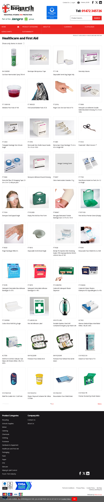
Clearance (68, 27)
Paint (4, 456)
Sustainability (27, 32)
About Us (46, 27)
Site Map (99, 488)
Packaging (5, 452)
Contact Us (66, 2)
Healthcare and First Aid (10, 449)
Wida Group (98, 495)
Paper (4, 459)
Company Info (33, 415)
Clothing (5, 438)
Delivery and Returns (95, 490)
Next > (100, 404)
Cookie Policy (91, 488)
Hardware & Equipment (10, 445)
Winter (4, 427)
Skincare (5, 467)
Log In (73, 2)
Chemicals (5, 434)
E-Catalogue (89, 27)
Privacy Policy (80, 488)
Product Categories (30, 27)
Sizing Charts (6, 32)
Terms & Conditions (68, 488)
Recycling (5, 420)
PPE (3, 463)
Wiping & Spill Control (9, 470)
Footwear (5, 441)
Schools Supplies (8, 423)
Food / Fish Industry (9, 474)
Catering (5, 431)
